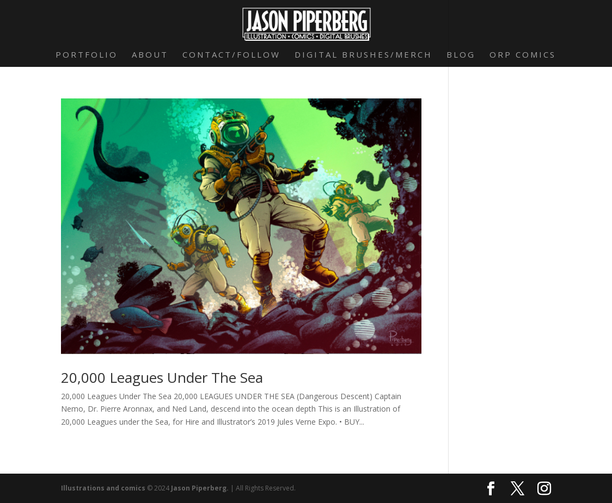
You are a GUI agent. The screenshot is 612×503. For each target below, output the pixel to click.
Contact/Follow (231, 55)
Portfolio (87, 55)
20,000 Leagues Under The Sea (162, 377)
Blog (460, 55)
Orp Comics (522, 55)
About (150, 55)
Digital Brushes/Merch (363, 55)
